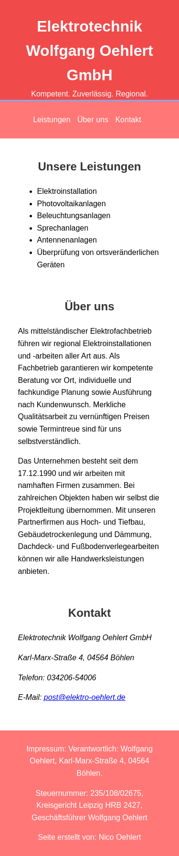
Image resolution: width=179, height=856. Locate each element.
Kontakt (128, 120)
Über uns (92, 120)
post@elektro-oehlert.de (85, 697)
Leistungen (51, 120)
